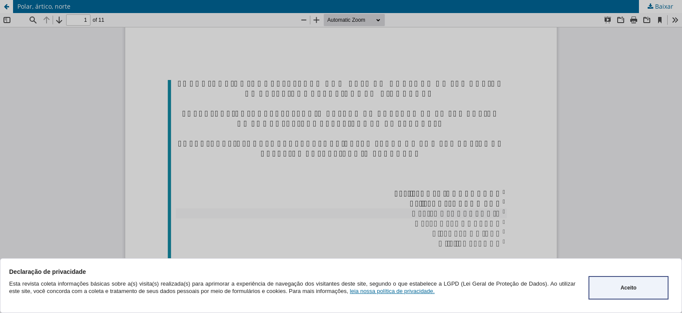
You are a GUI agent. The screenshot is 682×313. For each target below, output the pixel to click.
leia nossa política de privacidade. (392, 291)
